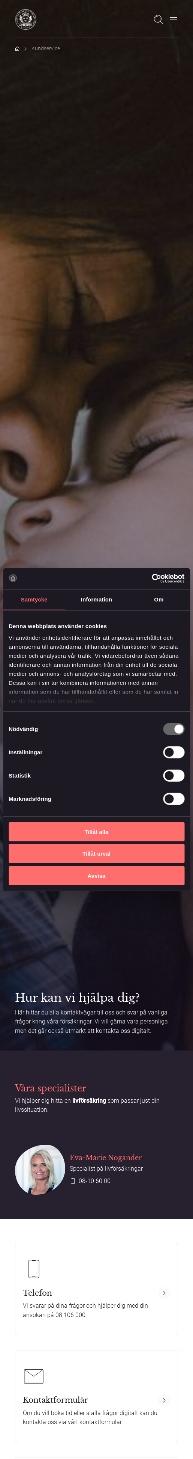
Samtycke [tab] (34, 599)
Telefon (37, 1293)
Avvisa (97, 875)
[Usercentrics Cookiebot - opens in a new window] (151, 578)
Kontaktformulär (55, 1400)
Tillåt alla (97, 831)
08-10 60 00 (95, 1181)
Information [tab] (96, 599)
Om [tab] (158, 599)
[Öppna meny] (173, 19)
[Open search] (158, 19)
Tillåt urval (96, 853)
